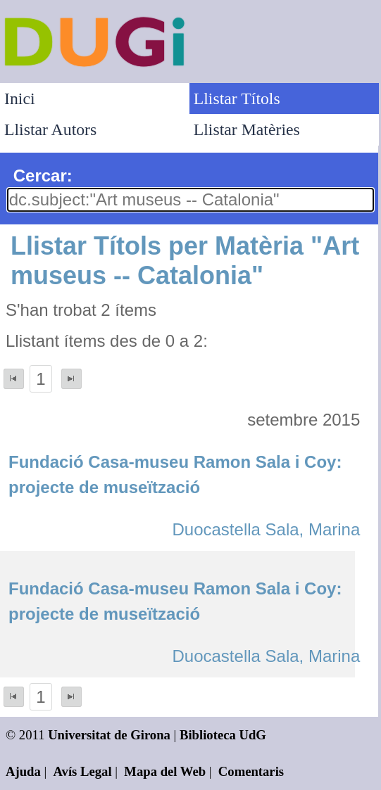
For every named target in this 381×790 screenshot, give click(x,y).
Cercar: (43, 175)
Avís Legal (83, 771)
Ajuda (23, 771)
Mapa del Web (165, 771)
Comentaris (251, 771)
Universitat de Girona (109, 734)
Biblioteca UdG (223, 734)
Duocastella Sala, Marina (266, 529)
